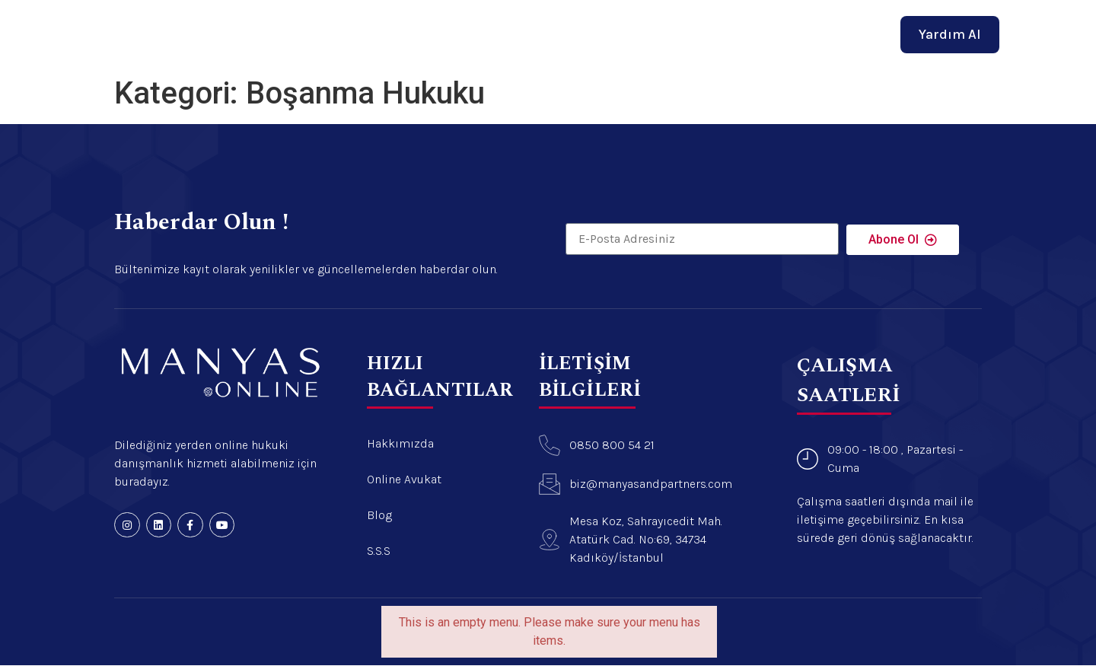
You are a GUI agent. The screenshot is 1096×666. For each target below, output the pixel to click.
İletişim (702, 29)
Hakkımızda (473, 29)
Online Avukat (572, 29)
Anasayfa (391, 29)
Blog (647, 29)
